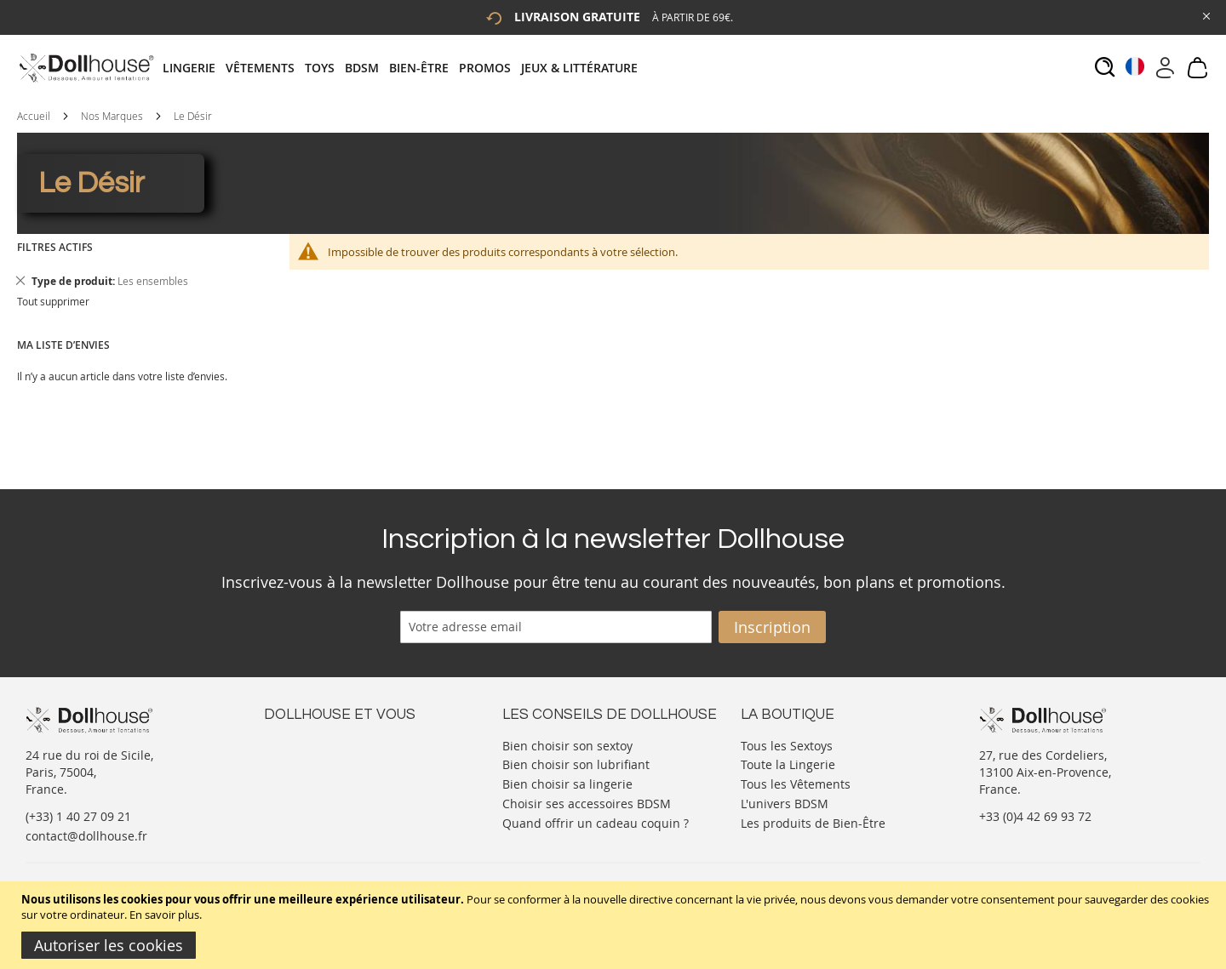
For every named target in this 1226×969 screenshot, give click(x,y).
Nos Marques (112, 116)
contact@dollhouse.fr (86, 836)
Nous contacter (307, 744)
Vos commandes (310, 795)
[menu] (405, 68)
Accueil (33, 116)
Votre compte (302, 761)
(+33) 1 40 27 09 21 (78, 816)
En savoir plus (164, 914)
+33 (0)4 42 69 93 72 (1035, 816)
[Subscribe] (772, 627)
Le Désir (193, 116)
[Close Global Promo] (1205, 15)
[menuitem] (194, 68)
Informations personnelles (339, 778)
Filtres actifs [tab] (55, 247)
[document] (615, 925)
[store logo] (85, 68)
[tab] (405, 68)
